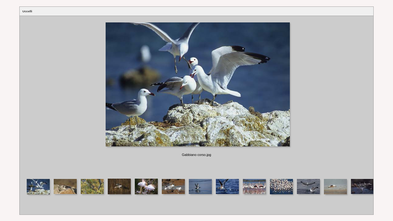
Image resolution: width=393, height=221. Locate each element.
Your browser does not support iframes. (196, 97)
